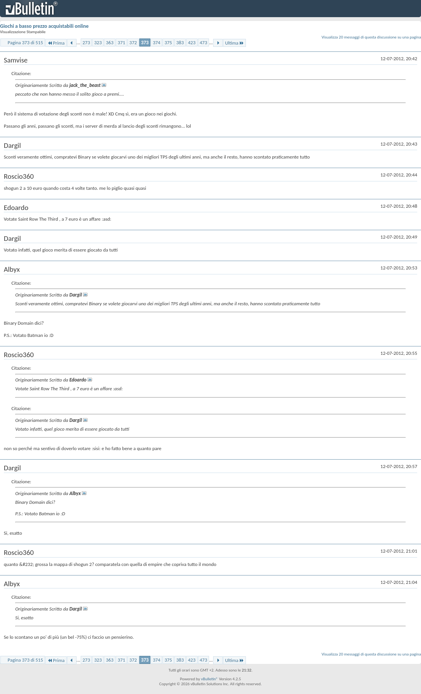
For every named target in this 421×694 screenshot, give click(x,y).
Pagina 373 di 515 (25, 42)
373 (145, 42)
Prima (56, 43)
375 (168, 42)
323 (98, 42)
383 (180, 42)
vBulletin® (209, 678)
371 (121, 42)
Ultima (234, 43)
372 (133, 42)
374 (156, 42)
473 (203, 42)
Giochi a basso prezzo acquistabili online (44, 26)
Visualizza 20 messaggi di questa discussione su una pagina (371, 37)
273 (86, 42)
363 (109, 42)
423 (192, 42)
